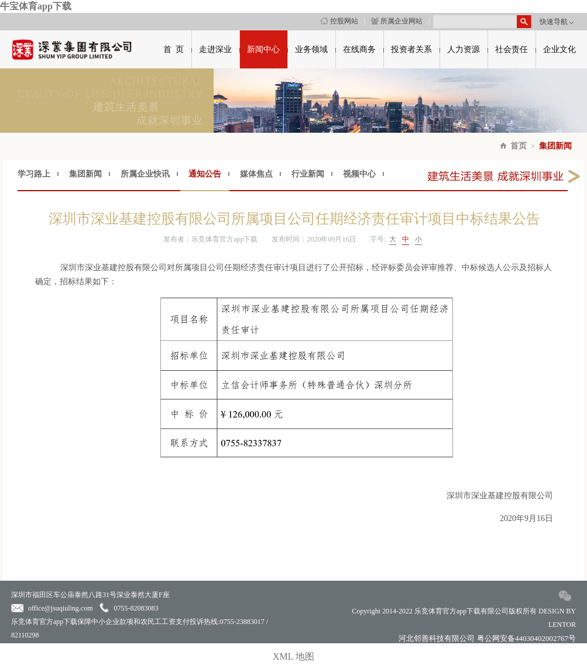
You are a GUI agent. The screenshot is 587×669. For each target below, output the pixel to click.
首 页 (173, 49)
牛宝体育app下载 (35, 6)
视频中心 (359, 174)
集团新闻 (555, 146)
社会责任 (511, 49)
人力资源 (463, 49)
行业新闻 (307, 174)
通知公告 (204, 174)
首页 (518, 146)
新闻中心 (263, 49)
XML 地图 (293, 656)
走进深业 (215, 49)
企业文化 (559, 49)
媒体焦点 (256, 174)
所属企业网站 (397, 21)
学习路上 (34, 174)
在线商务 (359, 49)
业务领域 (311, 49)
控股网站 (339, 21)
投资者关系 (411, 49)
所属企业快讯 (145, 174)
